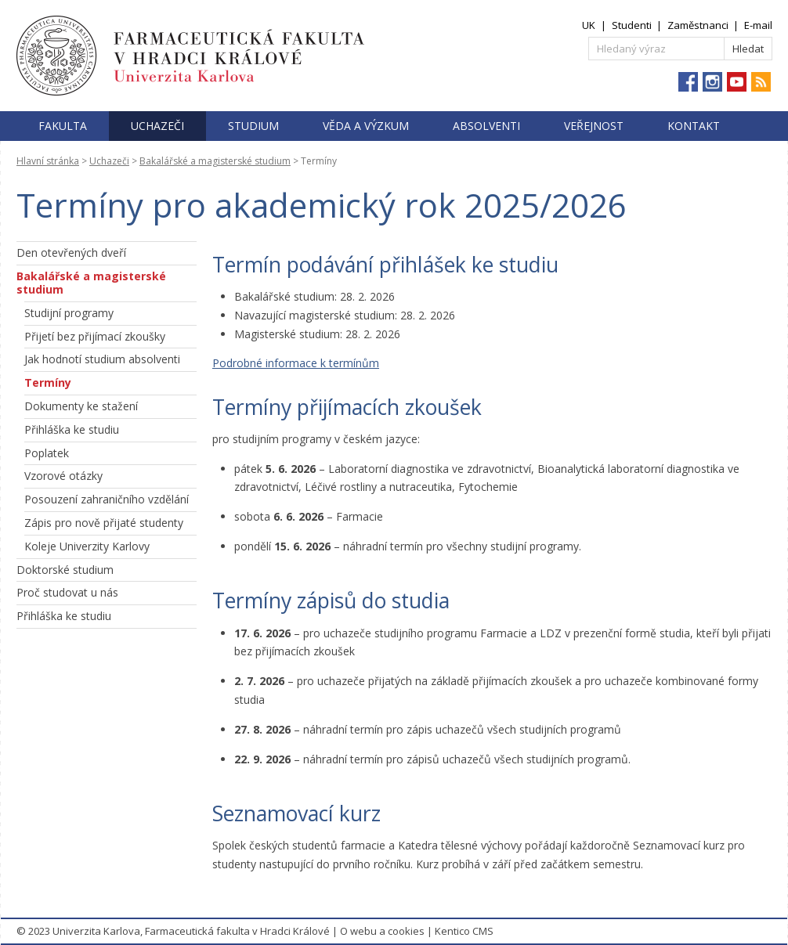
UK (588, 25)
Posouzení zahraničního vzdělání (106, 499)
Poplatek (46, 452)
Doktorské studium (65, 569)
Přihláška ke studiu (71, 429)
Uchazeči (157, 125)
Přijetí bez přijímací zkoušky (94, 336)
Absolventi (486, 125)
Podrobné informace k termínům (295, 362)
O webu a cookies (382, 931)
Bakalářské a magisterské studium (215, 161)
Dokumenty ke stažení (81, 406)
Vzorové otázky (63, 475)
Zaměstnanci (697, 25)
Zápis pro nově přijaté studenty (103, 522)
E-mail (758, 25)
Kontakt (693, 125)
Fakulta (62, 125)
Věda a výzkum (366, 125)
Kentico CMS (464, 931)
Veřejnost (594, 125)
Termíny (47, 382)
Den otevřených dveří (71, 252)
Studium (253, 125)
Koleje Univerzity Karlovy (87, 546)
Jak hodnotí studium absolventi (102, 359)
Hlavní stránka (47, 161)
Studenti (632, 25)
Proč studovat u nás (67, 592)
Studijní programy (69, 312)
